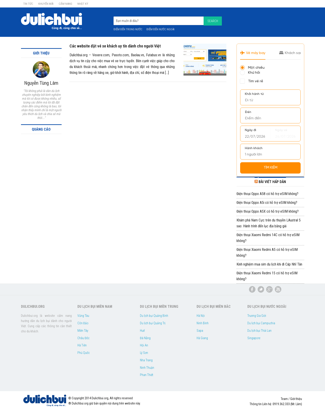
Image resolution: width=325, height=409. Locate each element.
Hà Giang (202, 338)
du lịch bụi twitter (261, 289)
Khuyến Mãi (45, 3)
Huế (142, 330)
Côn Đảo (82, 323)
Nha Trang (146, 360)
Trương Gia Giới (256, 315)
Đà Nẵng (145, 338)
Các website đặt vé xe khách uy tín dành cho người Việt (115, 46)
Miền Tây (82, 330)
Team (284, 399)
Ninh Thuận (147, 367)
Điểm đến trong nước (128, 29)
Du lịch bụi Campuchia (261, 323)
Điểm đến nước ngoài (160, 29)
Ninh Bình (203, 323)
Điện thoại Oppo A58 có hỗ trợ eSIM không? (267, 194)
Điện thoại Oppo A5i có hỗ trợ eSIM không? (267, 202)
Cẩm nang (65, 3)
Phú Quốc (83, 353)
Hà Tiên (82, 345)
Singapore (253, 338)
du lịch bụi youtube (278, 289)
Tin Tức (28, 3)
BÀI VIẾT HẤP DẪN (272, 182)
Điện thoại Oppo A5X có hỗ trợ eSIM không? (268, 211)
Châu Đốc (83, 338)
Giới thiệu (296, 399)
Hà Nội (201, 315)
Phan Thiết (146, 375)
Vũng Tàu (83, 315)
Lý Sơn (144, 353)
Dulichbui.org (55, 21)
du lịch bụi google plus (269, 289)
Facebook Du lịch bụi (252, 289)
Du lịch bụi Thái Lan (259, 330)
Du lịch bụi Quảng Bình (154, 315)
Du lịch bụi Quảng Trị (152, 323)
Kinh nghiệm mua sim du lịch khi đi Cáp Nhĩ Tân (269, 264)
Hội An (144, 345)
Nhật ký (82, 3)
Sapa (200, 330)
